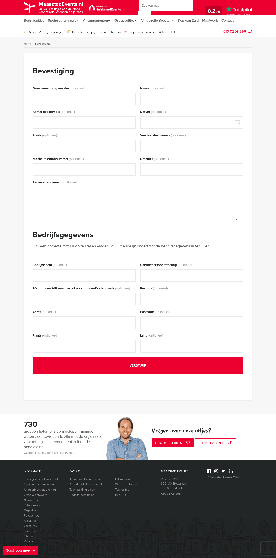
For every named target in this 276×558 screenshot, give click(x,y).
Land (151, 335)
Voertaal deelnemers (163, 135)
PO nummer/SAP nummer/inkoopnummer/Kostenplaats (81, 288)
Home (28, 43)
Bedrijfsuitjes (34, 20)
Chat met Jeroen (173, 443)
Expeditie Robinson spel (85, 484)
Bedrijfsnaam (50, 264)
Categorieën (32, 505)
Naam (152, 88)
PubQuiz (121, 495)
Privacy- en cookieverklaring (42, 479)
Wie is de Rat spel (127, 484)
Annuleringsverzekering (40, 489)
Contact (233, 20)
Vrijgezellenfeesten (160, 20)
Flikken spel (123, 479)
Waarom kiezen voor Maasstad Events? (49, 453)
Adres (45, 312)
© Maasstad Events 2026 (223, 477)
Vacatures (30, 526)
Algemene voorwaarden (40, 484)
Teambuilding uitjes (82, 489)
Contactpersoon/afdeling (166, 264)
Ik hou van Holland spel (85, 479)
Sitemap (29, 536)
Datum (153, 111)
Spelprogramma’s (61, 20)
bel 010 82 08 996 (215, 443)
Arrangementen (96, 20)
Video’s (29, 541)
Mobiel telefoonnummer (58, 158)
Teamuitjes (122, 489)
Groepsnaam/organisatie (59, 88)
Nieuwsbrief (32, 500)
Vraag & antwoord (35, 495)
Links (27, 546)
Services (29, 531)
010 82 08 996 (234, 31)
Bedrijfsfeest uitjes (81, 495)
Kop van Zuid (193, 20)
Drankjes (154, 158)
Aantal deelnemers (54, 111)
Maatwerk (215, 20)
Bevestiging (42, 43)
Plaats (45, 135)
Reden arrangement (55, 182)
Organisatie (31, 510)
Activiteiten (31, 520)
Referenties (31, 515)
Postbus (154, 288)
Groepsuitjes (126, 20)
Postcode (154, 312)
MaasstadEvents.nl (64, 7)
